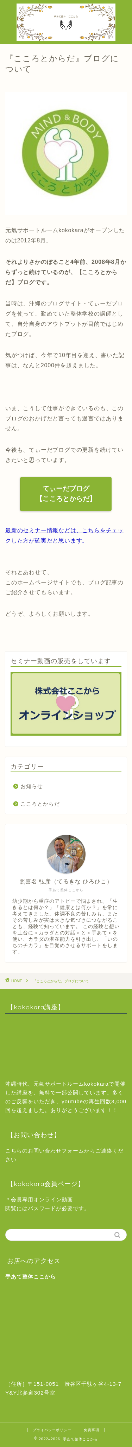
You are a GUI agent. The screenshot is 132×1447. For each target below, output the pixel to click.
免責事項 (91, 1430)
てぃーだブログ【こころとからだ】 (66, 493)
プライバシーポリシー (52, 1430)
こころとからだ (40, 804)
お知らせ (31, 786)
